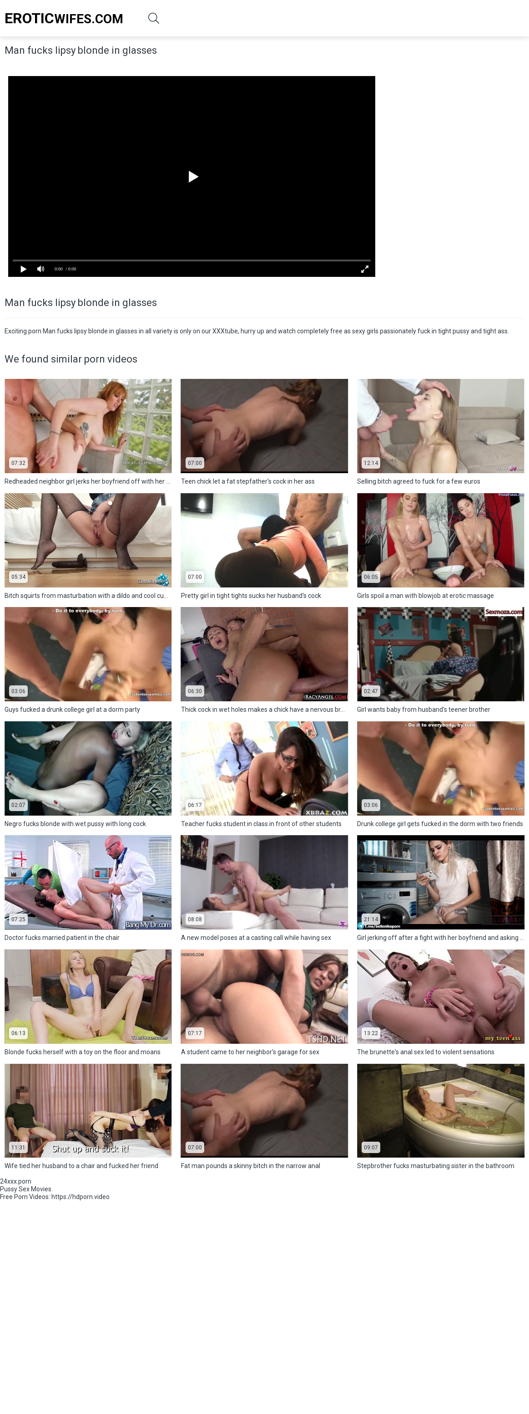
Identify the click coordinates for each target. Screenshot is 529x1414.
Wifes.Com (64, 18)
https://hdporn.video (80, 1196)
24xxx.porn (15, 1181)
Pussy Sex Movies (25, 1189)
